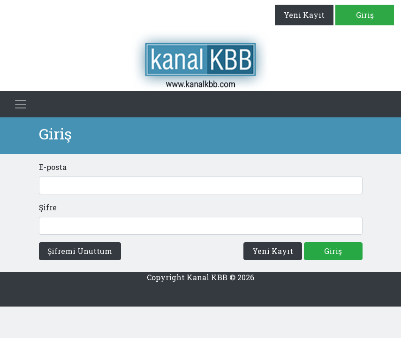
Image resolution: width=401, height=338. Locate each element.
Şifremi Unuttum (79, 251)
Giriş (365, 15)
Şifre (48, 207)
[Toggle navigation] (21, 104)
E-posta (53, 167)
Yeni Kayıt (304, 15)
